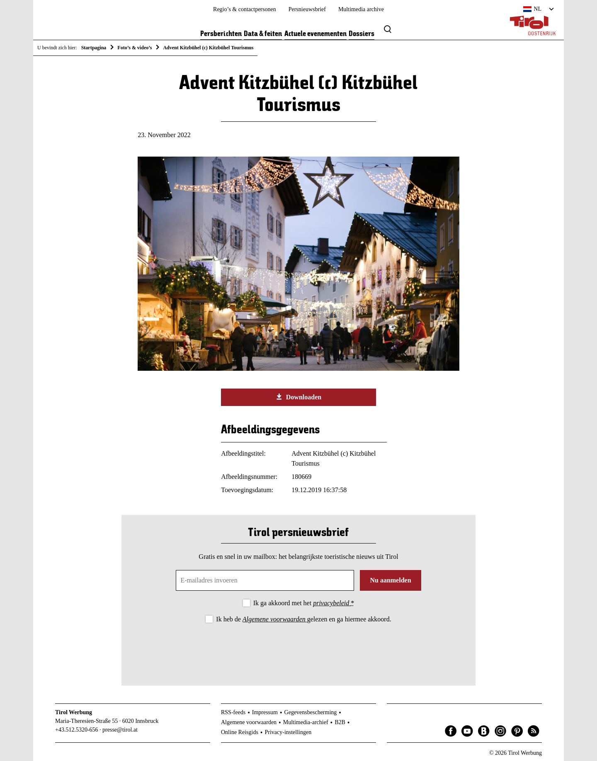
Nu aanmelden (390, 580)
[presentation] (298, 647)
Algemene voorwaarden (275, 619)
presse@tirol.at (120, 730)
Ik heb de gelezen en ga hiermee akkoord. (303, 619)
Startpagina (94, 48)
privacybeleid (332, 602)
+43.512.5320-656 (76, 730)
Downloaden (298, 397)
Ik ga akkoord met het (303, 602)
